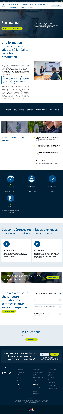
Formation (35, 374)
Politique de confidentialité (53, 384)
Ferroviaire (19, 377)
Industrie (19, 378)
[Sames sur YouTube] (5, 372)
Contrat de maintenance (38, 377)
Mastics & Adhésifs (21, 390)
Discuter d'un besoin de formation (12, 28)
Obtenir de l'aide (53, 277)
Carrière (30, 7)
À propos (23, 7)
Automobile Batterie (21, 372)
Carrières (50, 375)
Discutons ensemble (9, 311)
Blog (34, 388)
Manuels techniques (37, 387)
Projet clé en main (36, 369)
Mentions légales (51, 382)
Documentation (13, 7)
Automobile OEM (20, 369)
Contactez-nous (31, 339)
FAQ (33, 381)
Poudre (18, 388)
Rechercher (56, 6)
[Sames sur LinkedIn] (2, 372)
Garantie (34, 375)
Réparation (35, 380)
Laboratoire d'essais (37, 371)
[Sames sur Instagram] (10, 372)
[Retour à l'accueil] (3, 5)
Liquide (18, 387)
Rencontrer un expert (13, 1)
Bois (18, 374)
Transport (19, 380)
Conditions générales (52, 388)
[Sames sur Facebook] (7, 372)
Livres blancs (35, 390)
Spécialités (19, 381)
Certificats (35, 391)
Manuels (3, 1)
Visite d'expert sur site (37, 372)
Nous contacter (51, 377)
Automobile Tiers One (21, 371)
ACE (18, 375)
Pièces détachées (36, 378)
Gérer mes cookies (52, 387)
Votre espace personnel (56, 1)
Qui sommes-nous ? (52, 369)
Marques (50, 374)
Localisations (51, 372)
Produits (25, 4)
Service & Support (43, 4)
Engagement (51, 371)
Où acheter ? (33, 4)
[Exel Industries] (31, 410)
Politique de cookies (52, 385)
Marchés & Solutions (14, 4)
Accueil (2, 11)
